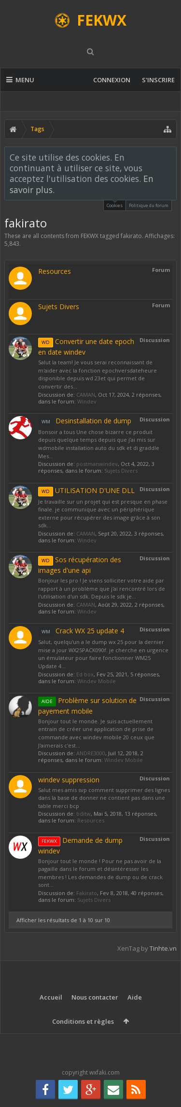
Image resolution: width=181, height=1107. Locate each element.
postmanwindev (97, 463)
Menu (20, 79)
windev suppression (68, 779)
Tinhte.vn (163, 948)
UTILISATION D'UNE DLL (86, 490)
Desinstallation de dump (84, 420)
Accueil (51, 997)
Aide (134, 997)
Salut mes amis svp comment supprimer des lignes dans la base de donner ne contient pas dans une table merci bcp (104, 797)
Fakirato (86, 893)
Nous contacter (94, 997)
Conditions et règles (83, 1021)
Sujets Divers (58, 306)
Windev (87, 401)
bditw (83, 813)
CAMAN (85, 394)
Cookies (115, 204)
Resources (54, 271)
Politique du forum (148, 205)
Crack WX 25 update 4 (81, 630)
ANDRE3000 (90, 753)
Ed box (85, 674)
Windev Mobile (96, 681)
